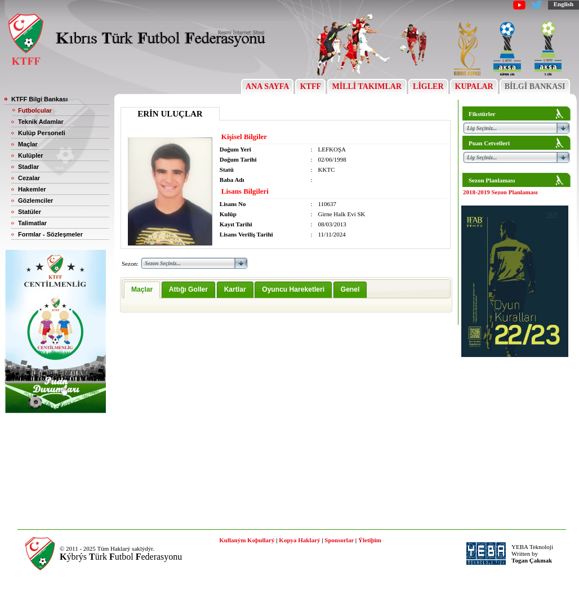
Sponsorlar (339, 540)
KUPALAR (474, 86)
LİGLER (428, 86)
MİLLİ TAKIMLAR (367, 86)
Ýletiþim (369, 540)
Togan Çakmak (531, 560)
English (563, 4)
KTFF (310, 86)
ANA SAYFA (267, 86)
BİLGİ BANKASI (534, 86)
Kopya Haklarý (299, 540)
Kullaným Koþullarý (246, 540)
